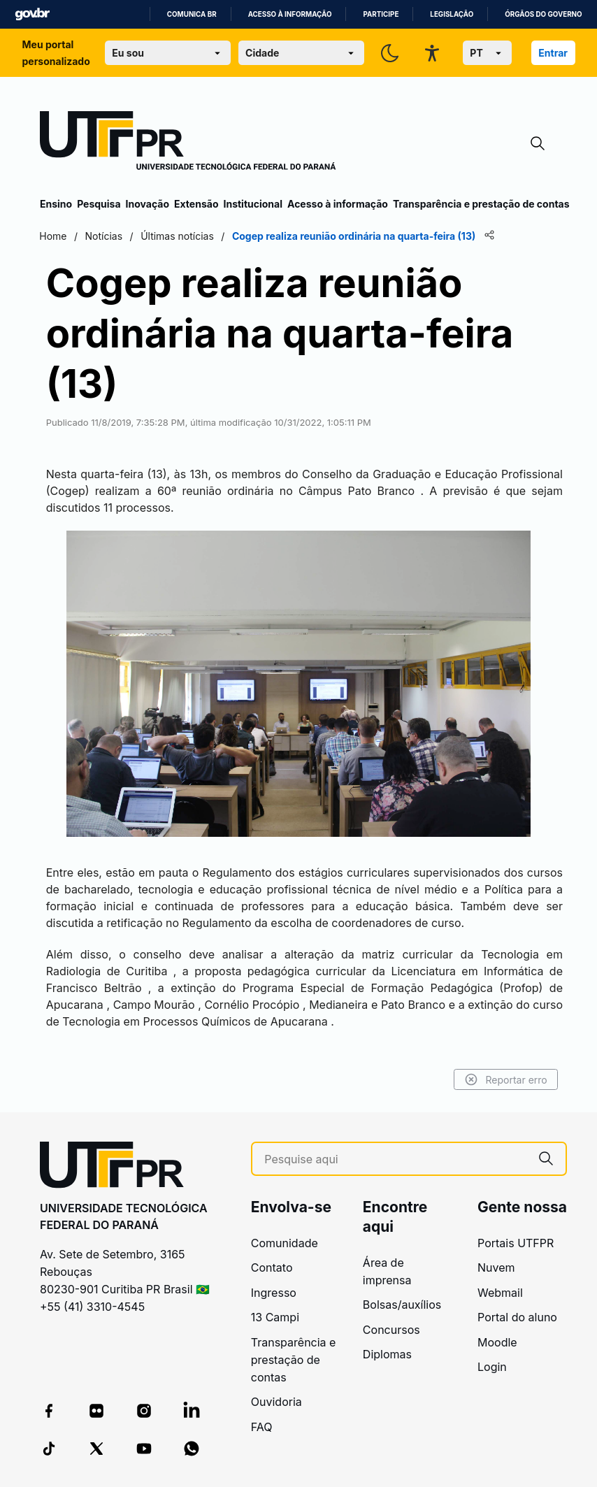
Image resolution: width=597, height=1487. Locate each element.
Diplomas (387, 1354)
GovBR (32, 14)
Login (492, 1367)
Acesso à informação (290, 14)
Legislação (451, 14)
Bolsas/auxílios (402, 1305)
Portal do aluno (517, 1317)
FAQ (262, 1427)
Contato (272, 1267)
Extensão (196, 204)
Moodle (497, 1342)
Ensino (56, 204)
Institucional (252, 204)
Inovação (147, 204)
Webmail (500, 1293)
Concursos (391, 1330)
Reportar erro (505, 1079)
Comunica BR (192, 14)
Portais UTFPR (515, 1243)
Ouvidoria (276, 1402)
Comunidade (284, 1243)
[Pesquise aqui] (395, 1159)
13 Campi (275, 1317)
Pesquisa (98, 204)
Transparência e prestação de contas (481, 204)
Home (53, 236)
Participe (380, 14)
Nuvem (496, 1267)
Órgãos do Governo (543, 14)
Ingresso (273, 1293)
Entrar (553, 53)
